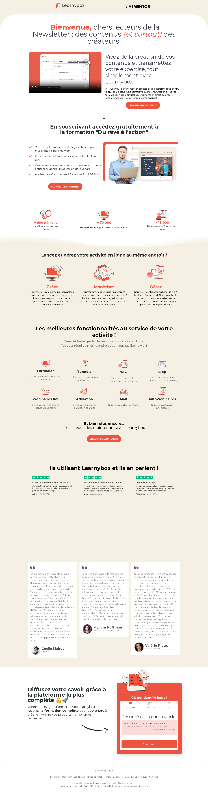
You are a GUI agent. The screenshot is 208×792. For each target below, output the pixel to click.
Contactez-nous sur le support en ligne (140, 777)
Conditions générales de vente (88, 777)
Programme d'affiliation (61, 777)
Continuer (149, 744)
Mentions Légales (112, 777)
